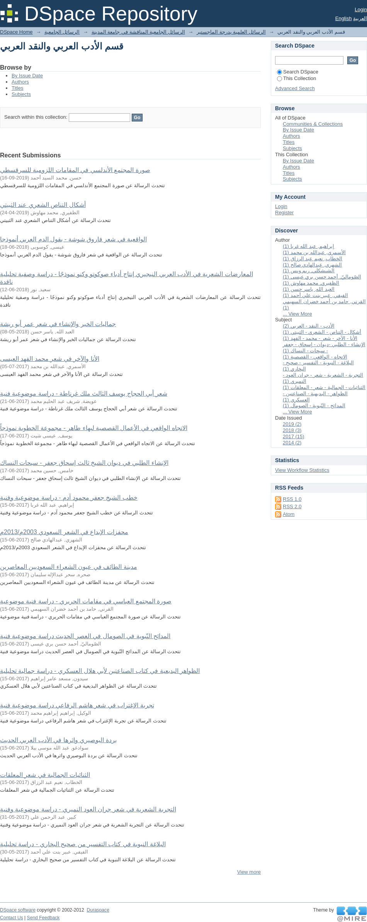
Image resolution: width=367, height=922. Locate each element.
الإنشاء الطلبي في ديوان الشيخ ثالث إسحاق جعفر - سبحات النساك (84, 462)
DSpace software (18, 910)
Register (284, 212)
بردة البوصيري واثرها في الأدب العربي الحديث (58, 740)
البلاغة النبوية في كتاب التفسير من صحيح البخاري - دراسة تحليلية (83, 844)
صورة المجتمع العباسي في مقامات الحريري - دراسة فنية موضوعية (86, 601)
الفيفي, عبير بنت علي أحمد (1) (315, 295)
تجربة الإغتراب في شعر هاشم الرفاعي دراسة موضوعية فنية (77, 705)
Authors (20, 82)
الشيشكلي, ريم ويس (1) (309, 270)
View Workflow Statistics (302, 470)
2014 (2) (292, 443)
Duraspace (98, 910)
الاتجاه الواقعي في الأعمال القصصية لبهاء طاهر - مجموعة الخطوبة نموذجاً (93, 428)
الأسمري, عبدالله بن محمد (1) (314, 252)
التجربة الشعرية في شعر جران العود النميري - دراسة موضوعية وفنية (88, 809)
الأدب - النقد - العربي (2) (309, 326)
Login (361, 9)
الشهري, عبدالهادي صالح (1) (312, 265)
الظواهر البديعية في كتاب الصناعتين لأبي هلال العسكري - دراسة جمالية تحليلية (100, 671)
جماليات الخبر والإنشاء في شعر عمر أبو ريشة (58, 324)
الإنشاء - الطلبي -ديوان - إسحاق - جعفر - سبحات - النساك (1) (324, 347)
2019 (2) (292, 424)
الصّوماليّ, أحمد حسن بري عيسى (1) (322, 277)
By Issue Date (27, 76)
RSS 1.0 (292, 499)
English (343, 18)
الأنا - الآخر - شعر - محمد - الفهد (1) (320, 338)
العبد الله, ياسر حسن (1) (309, 289)
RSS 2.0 (292, 506)
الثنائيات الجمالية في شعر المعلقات (45, 775)
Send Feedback (43, 917)
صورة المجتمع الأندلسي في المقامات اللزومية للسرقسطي (75, 170)
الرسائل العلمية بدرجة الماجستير (231, 32)
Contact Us (11, 917)
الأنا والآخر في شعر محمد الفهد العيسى (49, 358)
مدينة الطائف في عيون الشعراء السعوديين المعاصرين (68, 566)
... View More (297, 314)
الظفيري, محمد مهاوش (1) (311, 283)
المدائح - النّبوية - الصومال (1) (314, 405)
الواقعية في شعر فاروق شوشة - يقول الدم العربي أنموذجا (73, 239)
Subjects (21, 94)
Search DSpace (297, 72)
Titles (18, 88)
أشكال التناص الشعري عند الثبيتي (43, 204)
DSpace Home (16, 32)
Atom (288, 514)
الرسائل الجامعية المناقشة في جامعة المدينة (138, 32)
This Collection (296, 78)
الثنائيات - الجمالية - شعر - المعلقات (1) (324, 387)
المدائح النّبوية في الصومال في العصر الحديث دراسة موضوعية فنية (85, 636)
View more (249, 872)
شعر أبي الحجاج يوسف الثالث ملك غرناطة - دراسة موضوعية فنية (83, 393)
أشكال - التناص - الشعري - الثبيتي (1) (322, 332)
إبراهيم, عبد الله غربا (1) (308, 246)
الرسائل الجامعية (62, 32)
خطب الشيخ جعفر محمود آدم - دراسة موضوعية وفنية (69, 497)
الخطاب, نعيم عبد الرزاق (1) (312, 258)
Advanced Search (295, 88)
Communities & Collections (313, 124)
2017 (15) (293, 436)
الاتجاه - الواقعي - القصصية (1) (315, 357)
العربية (360, 18)
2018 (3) (292, 430)
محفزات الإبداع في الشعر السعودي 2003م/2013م (64, 532)
